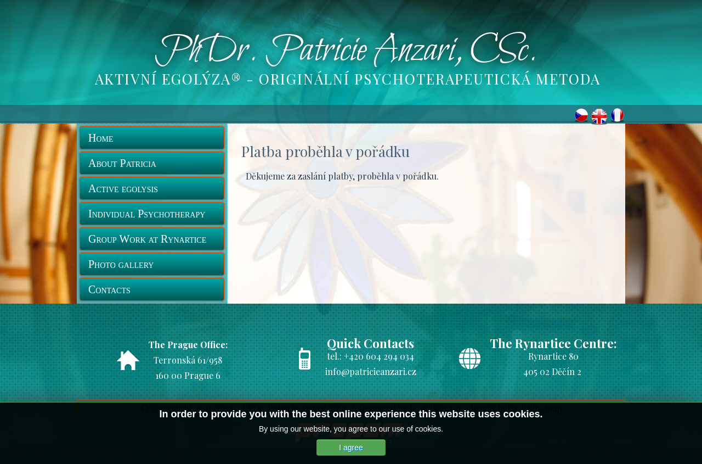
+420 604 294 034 (379, 356)
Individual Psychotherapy (146, 214)
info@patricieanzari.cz (370, 371)
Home (101, 138)
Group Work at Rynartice (147, 239)
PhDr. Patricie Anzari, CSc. (346, 51)
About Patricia (122, 163)
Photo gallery (121, 264)
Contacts (109, 289)
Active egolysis (123, 188)
